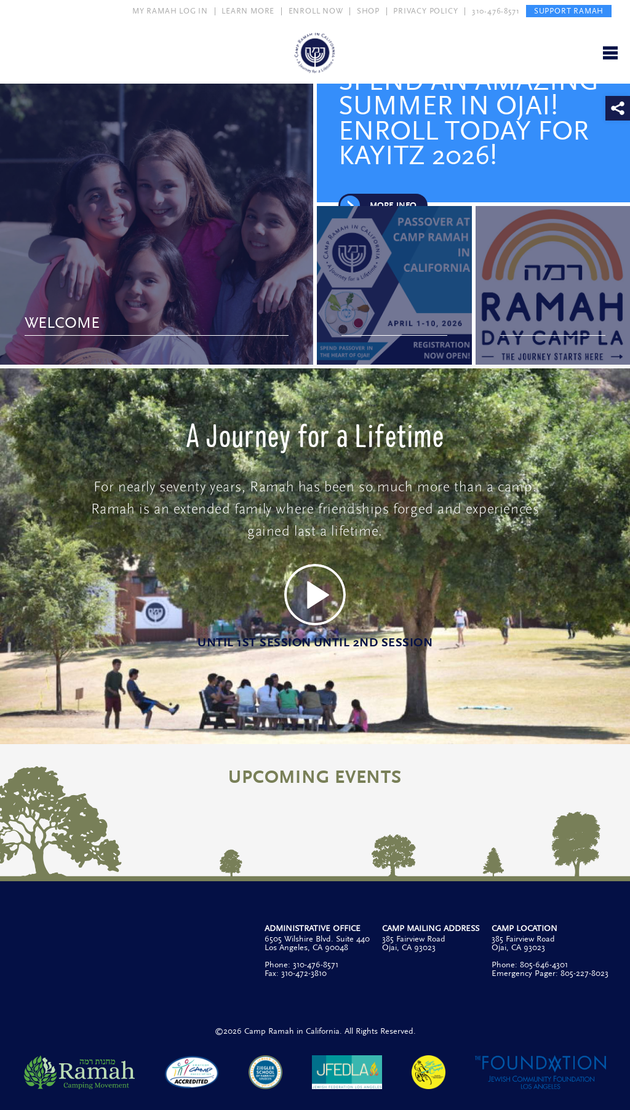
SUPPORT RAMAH (569, 11)
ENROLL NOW (316, 11)
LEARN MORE (247, 11)
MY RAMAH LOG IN (170, 11)
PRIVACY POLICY (425, 11)
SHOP (368, 11)
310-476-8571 (496, 11)
